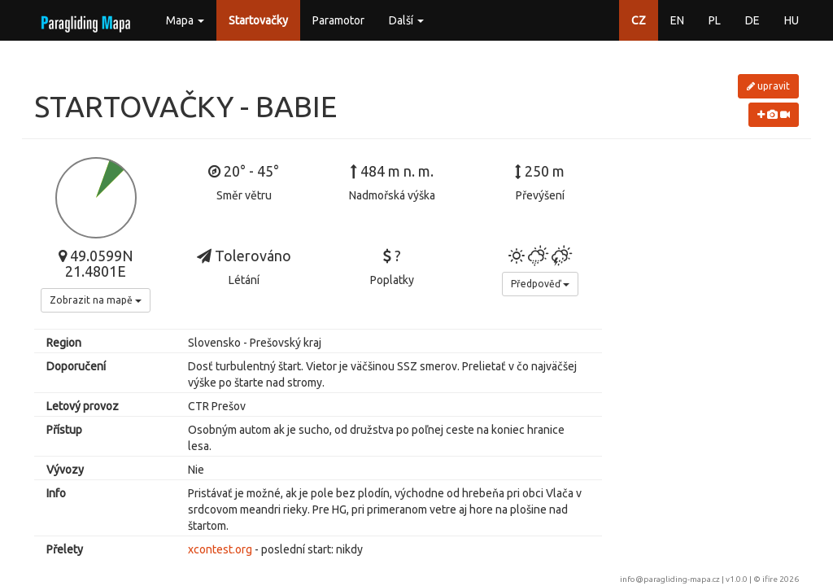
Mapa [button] (185, 20)
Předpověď (540, 283)
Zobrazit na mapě (96, 300)
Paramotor (338, 20)
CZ (638, 20)
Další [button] (406, 20)
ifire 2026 (780, 579)
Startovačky (258, 20)
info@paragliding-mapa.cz (670, 579)
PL (715, 20)
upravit (768, 86)
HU (791, 20)
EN (677, 20)
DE (752, 20)
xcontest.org (220, 549)
